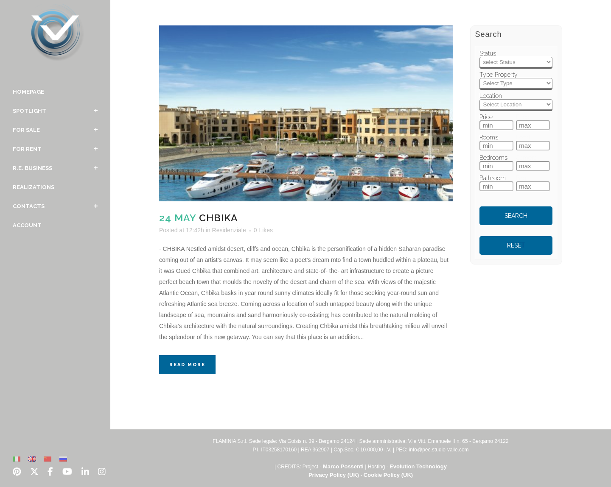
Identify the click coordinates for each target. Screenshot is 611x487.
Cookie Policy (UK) (388, 475)
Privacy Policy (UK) (333, 475)
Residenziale (229, 230)
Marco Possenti (343, 466)
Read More (187, 364)
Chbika (218, 217)
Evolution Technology (418, 466)
